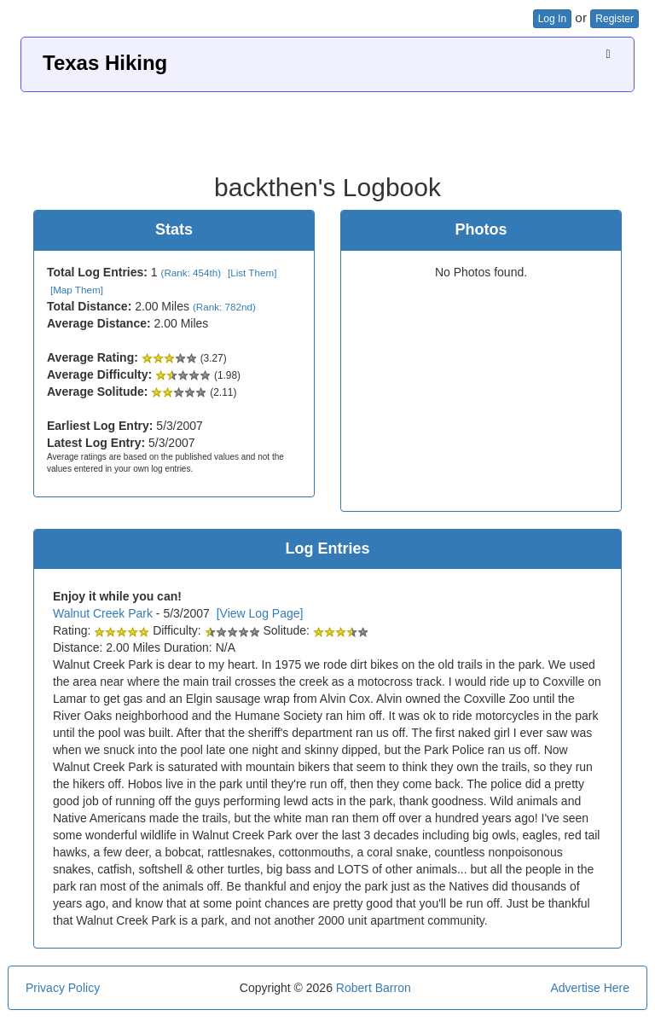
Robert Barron (373, 988)
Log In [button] (552, 19)
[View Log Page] (260, 613)
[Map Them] (76, 289)
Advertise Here (589, 988)
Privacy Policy (63, 988)
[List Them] (252, 272)
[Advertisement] (327, 126)
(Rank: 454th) (191, 272)
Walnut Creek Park (103, 613)
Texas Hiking (105, 62)
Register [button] (614, 19)
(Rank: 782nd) (224, 306)
